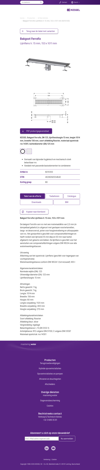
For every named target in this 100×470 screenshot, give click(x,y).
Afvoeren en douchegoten (50, 379)
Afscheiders (50, 384)
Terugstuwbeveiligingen (50, 363)
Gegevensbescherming (50, 400)
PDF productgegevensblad (37, 131)
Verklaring (46, 459)
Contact (64, 2)
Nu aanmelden (67, 438)
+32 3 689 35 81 (50, 420)
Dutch (76, 2)
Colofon (50, 406)
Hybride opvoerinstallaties (50, 368)
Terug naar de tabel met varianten (40, 31)
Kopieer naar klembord (35, 212)
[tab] (32, 196)
